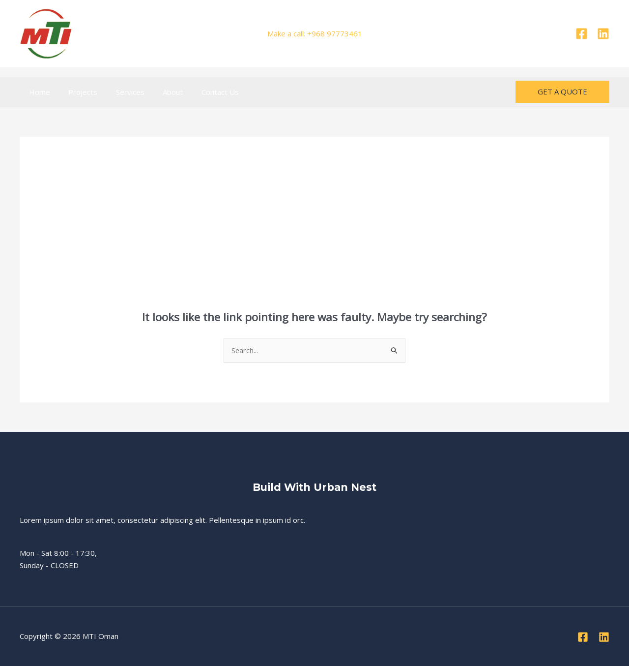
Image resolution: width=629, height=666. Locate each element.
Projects (77, 92)
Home (37, 92)
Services (121, 92)
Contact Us (203, 92)
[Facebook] (581, 34)
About (160, 92)
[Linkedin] (603, 34)
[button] (562, 92)
